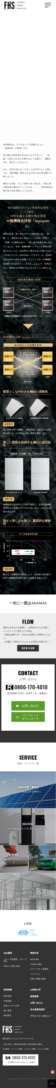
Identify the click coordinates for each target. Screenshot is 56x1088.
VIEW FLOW (28, 648)
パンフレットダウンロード (30, 717)
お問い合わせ (30, 705)
